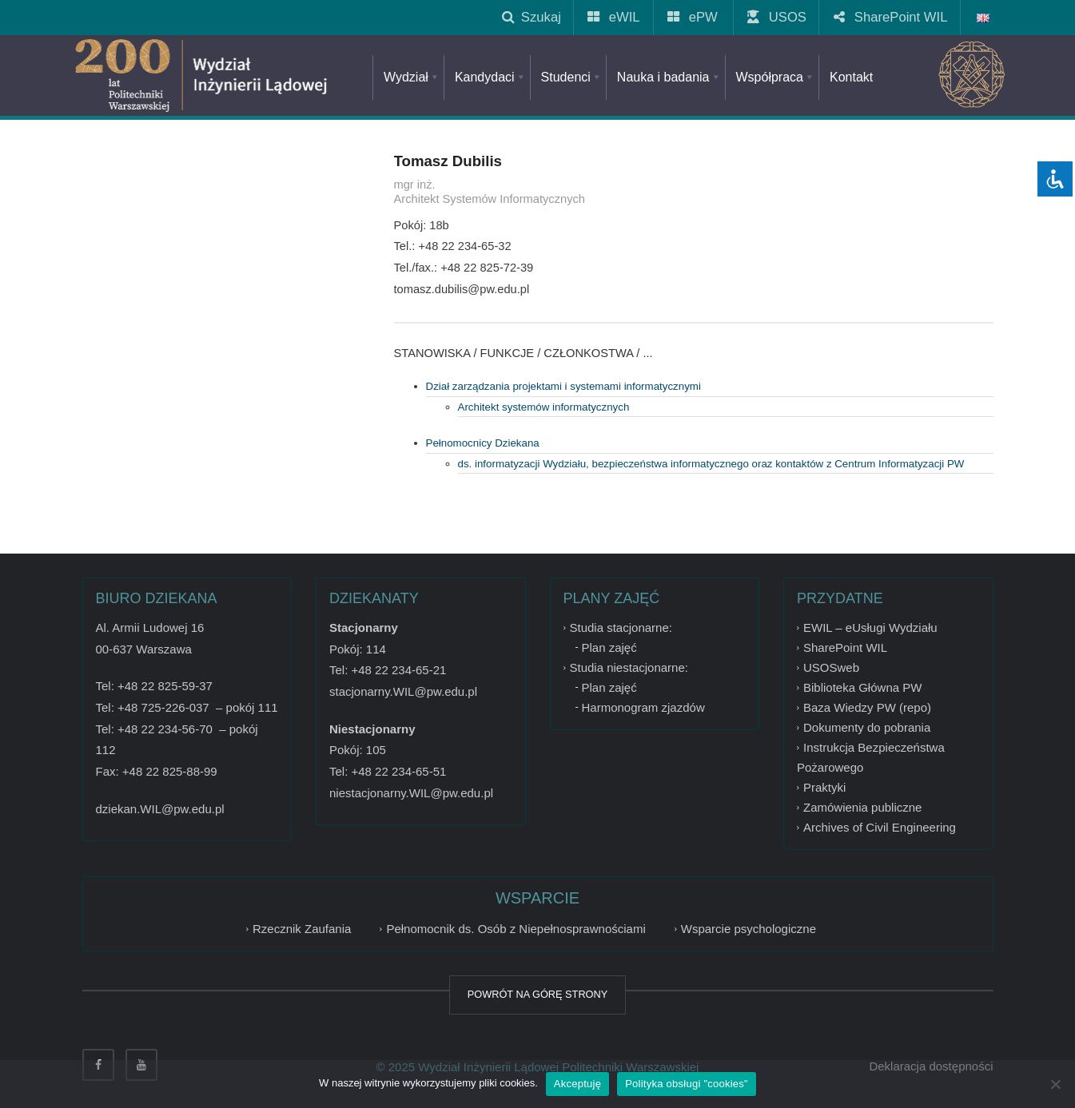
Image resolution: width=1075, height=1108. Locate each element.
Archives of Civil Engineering (879, 827)
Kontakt (851, 77)
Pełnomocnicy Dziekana (482, 443)
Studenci (572, 77)
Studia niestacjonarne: (629, 667)
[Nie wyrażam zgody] (1055, 1084)
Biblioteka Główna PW (862, 687)
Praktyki (824, 787)
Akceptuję (577, 1084)
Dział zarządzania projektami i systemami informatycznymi (563, 386)
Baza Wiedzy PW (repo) (867, 707)
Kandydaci (491, 77)
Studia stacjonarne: (621, 627)
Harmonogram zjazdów (643, 707)
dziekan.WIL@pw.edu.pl (160, 809)
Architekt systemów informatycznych (544, 407)
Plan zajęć (609, 647)
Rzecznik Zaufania (302, 928)
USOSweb (831, 667)
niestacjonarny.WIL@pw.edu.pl (411, 793)
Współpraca (775, 77)
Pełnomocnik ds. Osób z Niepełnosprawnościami (515, 928)
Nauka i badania (669, 77)
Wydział (412, 77)
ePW (694, 17)
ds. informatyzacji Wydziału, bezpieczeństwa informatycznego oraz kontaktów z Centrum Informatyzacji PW (711, 464)
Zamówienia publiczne (862, 807)
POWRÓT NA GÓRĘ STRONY (537, 994)
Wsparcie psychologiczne (748, 928)
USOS (778, 17)
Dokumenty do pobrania (866, 727)
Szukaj (531, 17)
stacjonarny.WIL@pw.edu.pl (403, 691)
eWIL (615, 17)
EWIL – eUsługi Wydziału (870, 627)
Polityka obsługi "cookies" (686, 1084)
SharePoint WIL (891, 17)
